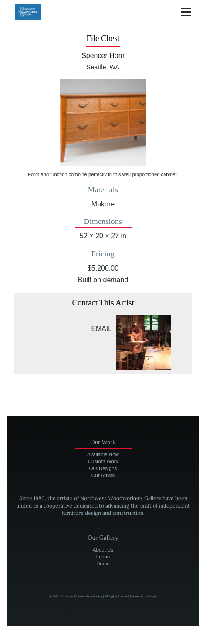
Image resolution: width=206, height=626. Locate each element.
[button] (103, 122)
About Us (103, 549)
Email (101, 328)
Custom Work (103, 461)
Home (103, 563)
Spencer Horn (103, 55)
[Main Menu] (186, 12)
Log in (103, 556)
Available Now (103, 454)
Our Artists (103, 475)
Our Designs (103, 468)
